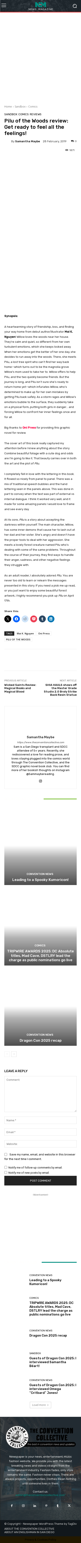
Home (8, 106)
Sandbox (20, 106)
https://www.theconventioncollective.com (40, 742)
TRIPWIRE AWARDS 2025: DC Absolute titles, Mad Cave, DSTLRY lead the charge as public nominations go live (40, 955)
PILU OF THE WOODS (18, 639)
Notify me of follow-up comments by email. (35, 1167)
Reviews (35, 114)
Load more (40, 1405)
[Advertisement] (40, 57)
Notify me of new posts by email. (28, 1172)
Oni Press (29, 427)
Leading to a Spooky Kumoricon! (40, 880)
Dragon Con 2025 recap (41, 1040)
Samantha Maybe (27, 141)
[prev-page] (7, 1054)
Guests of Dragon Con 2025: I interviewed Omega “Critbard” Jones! (52, 1388)
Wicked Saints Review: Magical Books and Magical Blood (20, 688)
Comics (32, 106)
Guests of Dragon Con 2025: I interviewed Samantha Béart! (52, 1362)
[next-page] (14, 1054)
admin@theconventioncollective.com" (40, 1495)
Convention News (40, 874)
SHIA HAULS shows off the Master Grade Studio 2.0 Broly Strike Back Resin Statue (60, 690)
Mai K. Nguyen (25, 633)
